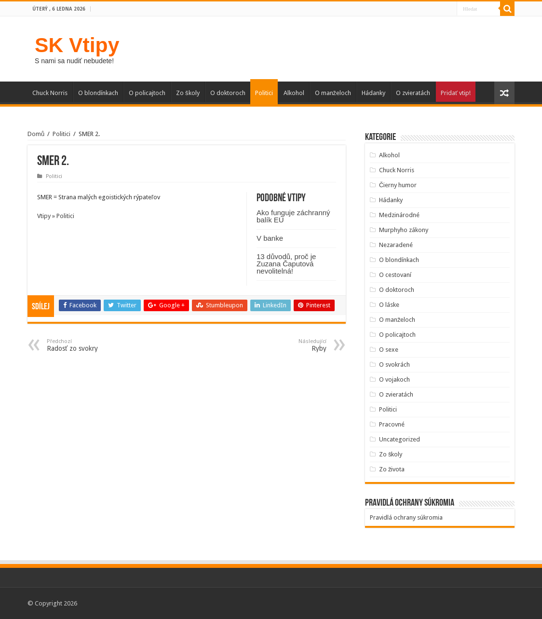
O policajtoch (147, 92)
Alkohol (294, 92)
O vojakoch (394, 379)
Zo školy (188, 92)
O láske (389, 304)
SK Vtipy (77, 44)
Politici (264, 92)
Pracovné (392, 424)
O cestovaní (395, 274)
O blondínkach (98, 92)
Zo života (392, 469)
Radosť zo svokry (96, 345)
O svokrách (394, 364)
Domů (35, 134)
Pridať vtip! (456, 92)
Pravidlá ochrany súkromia (406, 517)
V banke (270, 238)
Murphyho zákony (403, 230)
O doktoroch (227, 92)
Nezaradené (396, 244)
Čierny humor (398, 185)
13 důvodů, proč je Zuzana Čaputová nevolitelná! (286, 263)
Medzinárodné (399, 215)
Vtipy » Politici (55, 216)
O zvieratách (413, 92)
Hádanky (373, 92)
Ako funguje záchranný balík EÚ (293, 216)
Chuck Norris (50, 92)
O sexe (388, 349)
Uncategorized (399, 439)
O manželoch (333, 92)
